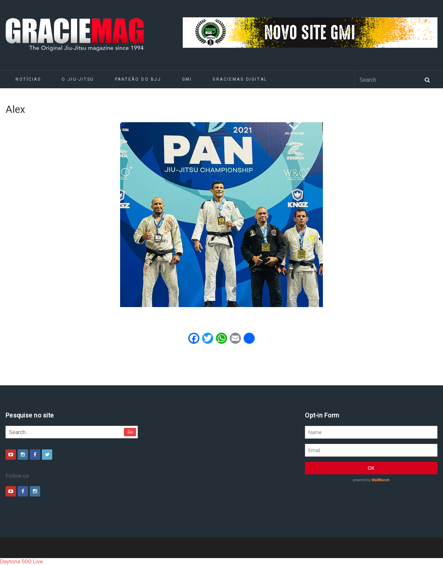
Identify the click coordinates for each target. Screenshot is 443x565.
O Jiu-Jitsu (78, 79)
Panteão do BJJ (138, 79)
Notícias (28, 79)
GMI (187, 79)
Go (130, 431)
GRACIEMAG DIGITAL (240, 79)
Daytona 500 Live (21, 561)
